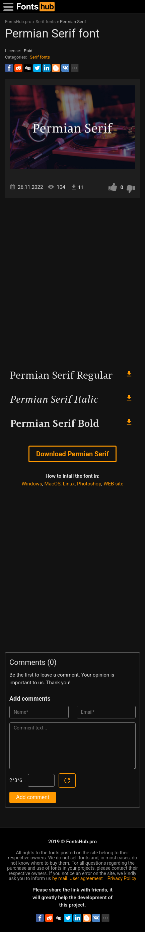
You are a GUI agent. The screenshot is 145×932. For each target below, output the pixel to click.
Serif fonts (40, 57)
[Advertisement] (72, 280)
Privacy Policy (121, 878)
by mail (59, 878)
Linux (69, 484)
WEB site (113, 484)
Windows (32, 484)
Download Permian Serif (72, 454)
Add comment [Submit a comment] (32, 797)
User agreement (86, 878)
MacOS (53, 484)
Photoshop (89, 484)
